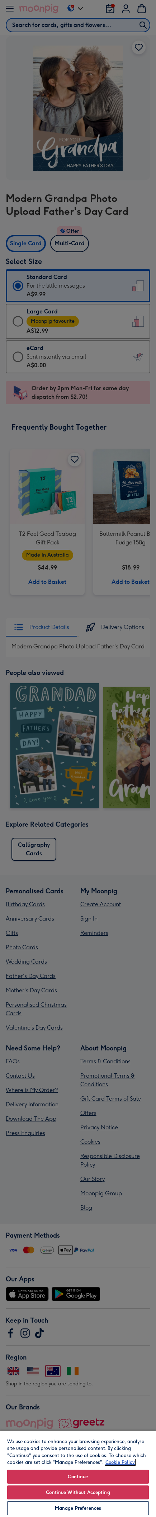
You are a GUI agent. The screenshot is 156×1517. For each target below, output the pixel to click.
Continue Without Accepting (78, 1492)
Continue (78, 1476)
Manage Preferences (78, 1508)
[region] (78, 1473)
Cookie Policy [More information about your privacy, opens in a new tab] (120, 1462)
